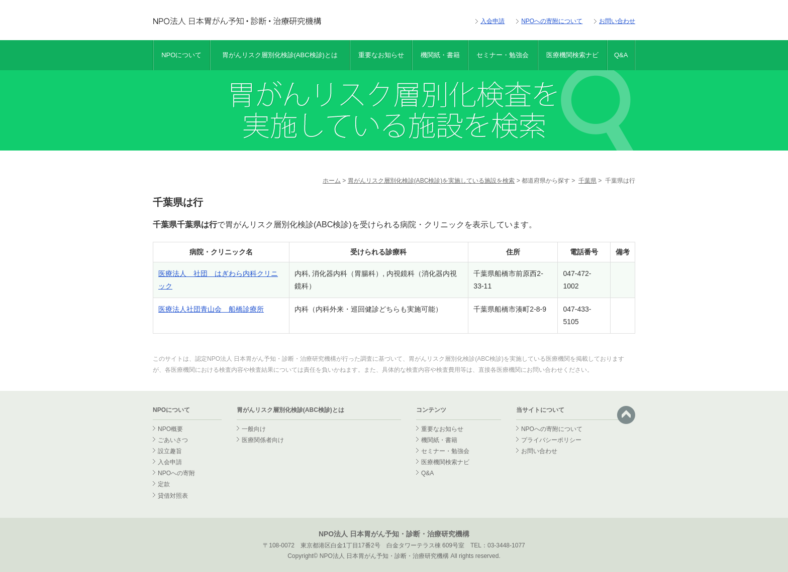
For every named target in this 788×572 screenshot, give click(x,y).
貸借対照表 (173, 495)
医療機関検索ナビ (572, 55)
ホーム (332, 180)
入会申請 (492, 21)
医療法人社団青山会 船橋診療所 (211, 309)
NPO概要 (170, 429)
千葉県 (587, 180)
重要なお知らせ (381, 55)
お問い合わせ (617, 21)
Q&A (621, 55)
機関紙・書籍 (440, 55)
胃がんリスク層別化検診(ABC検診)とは (280, 55)
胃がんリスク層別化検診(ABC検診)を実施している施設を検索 (431, 180)
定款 (164, 484)
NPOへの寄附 (176, 473)
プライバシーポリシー (551, 440)
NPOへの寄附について (551, 21)
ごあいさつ (173, 440)
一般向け (254, 429)
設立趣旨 (170, 451)
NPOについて (181, 55)
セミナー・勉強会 (502, 55)
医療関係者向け (263, 440)
